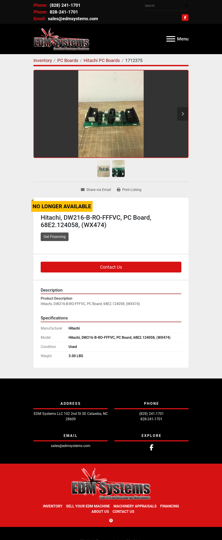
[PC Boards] (67, 60)
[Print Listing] (129, 190)
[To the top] (111, 520)
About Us (100, 511)
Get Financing (55, 237)
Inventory (52, 506)
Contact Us (111, 267)
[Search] (165, 5)
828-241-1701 (63, 12)
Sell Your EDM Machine (88, 506)
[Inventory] (42, 60)
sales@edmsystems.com (72, 18)
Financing (169, 506)
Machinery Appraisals (135, 506)
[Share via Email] (96, 190)
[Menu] (170, 39)
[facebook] (185, 17)
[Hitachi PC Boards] (102, 60)
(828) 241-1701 (64, 5)
